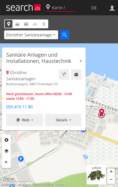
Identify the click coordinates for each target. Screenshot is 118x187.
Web (26, 119)
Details (62, 119)
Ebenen (6, 151)
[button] (111, 172)
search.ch (10, 185)
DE (94, 8)
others (59, 185)
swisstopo (24, 185)
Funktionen (6, 162)
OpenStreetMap (43, 185)
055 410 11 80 (19, 107)
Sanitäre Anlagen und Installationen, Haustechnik (39, 58)
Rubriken (6, 140)
